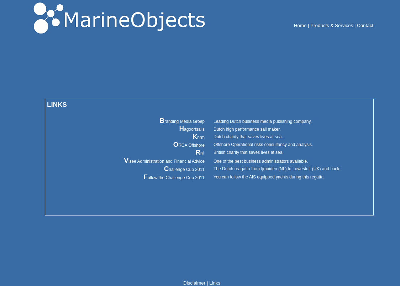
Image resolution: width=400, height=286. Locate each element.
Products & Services (331, 25)
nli (200, 153)
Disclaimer (194, 283)
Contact (365, 25)
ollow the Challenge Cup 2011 (174, 177)
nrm (199, 137)
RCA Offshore (189, 145)
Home (300, 25)
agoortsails (192, 129)
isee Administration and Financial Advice (164, 161)
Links (214, 283)
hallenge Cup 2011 (184, 169)
